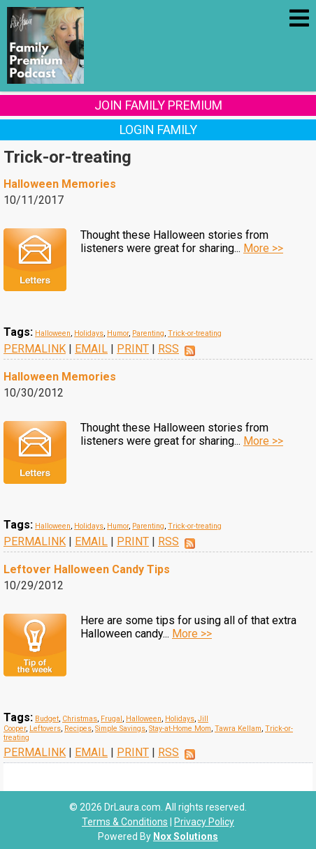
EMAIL (91, 348)
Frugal (111, 718)
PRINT (133, 348)
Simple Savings (120, 728)
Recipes (78, 728)
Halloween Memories (59, 184)
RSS (168, 348)
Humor (118, 333)
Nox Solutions (185, 836)
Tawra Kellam (238, 728)
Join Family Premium (158, 105)
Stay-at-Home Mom (180, 728)
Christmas (79, 718)
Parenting (148, 333)
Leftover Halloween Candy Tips (86, 569)
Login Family (158, 129)
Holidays (88, 333)
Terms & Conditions (125, 821)
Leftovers (45, 728)
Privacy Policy (204, 821)
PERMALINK (34, 348)
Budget (47, 718)
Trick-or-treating (195, 333)
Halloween (53, 333)
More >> (263, 248)
